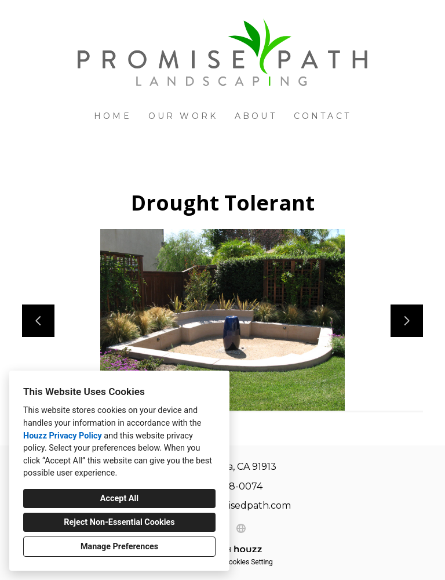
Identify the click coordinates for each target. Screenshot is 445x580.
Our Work (183, 116)
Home (113, 116)
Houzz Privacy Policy (62, 436)
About (256, 116)
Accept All (119, 498)
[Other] (241, 528)
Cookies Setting (248, 562)
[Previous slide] (38, 320)
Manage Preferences (119, 547)
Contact (322, 116)
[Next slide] (407, 320)
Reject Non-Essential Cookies (119, 522)
